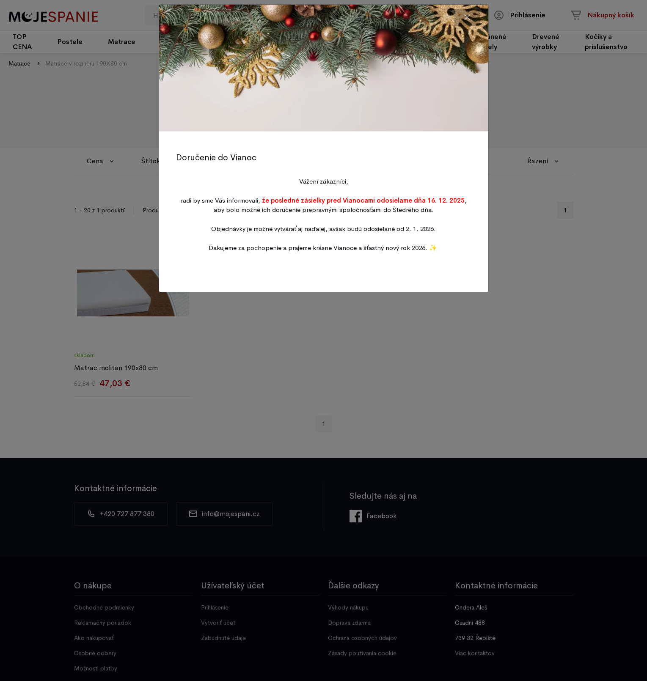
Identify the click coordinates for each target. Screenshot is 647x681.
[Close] (467, 17)
